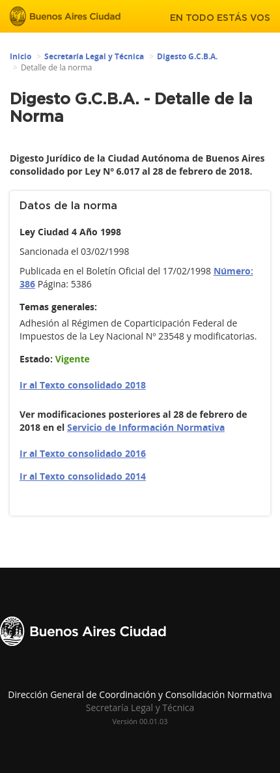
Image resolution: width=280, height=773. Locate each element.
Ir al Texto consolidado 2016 (83, 453)
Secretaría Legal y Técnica (94, 56)
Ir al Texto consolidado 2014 (83, 476)
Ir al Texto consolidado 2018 (83, 385)
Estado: (36, 359)
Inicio (20, 56)
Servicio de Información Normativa (146, 427)
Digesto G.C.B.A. (187, 56)
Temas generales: (58, 306)
